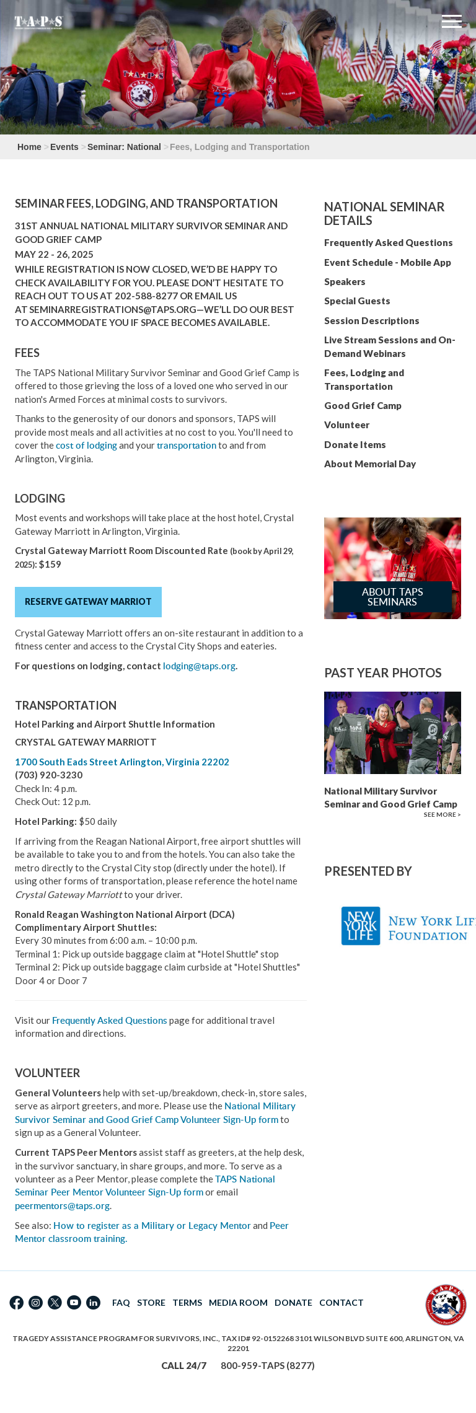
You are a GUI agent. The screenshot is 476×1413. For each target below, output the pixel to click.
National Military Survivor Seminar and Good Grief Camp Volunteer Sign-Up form (155, 1112)
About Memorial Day (370, 463)
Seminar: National (124, 147)
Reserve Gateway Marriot (88, 601)
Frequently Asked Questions (109, 1020)
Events (64, 147)
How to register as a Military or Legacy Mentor (152, 1225)
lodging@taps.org (199, 665)
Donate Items (355, 444)
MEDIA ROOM (238, 1302)
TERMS (187, 1302)
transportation (186, 445)
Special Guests (357, 300)
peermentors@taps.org (62, 1205)
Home (29, 147)
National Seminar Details (384, 213)
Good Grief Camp (363, 405)
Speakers (345, 281)
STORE (151, 1302)
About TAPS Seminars (392, 597)
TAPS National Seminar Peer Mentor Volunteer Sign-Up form (145, 1186)
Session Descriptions (372, 320)
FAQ (121, 1302)
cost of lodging (86, 445)
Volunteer (346, 424)
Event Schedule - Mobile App (387, 262)
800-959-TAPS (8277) (268, 1365)
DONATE (293, 1302)
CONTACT (341, 1302)
